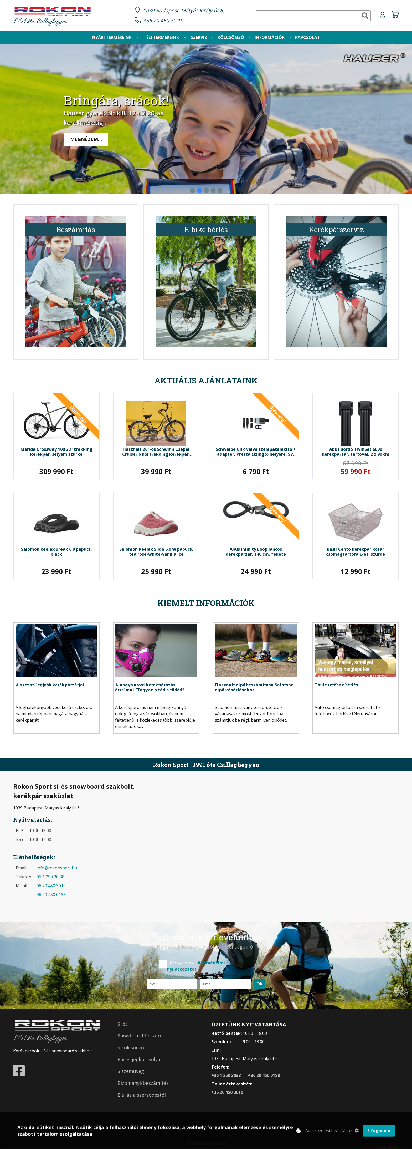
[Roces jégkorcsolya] (156, 1059)
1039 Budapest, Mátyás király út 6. (183, 10)
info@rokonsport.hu (57, 868)
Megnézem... (86, 139)
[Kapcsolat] (307, 37)
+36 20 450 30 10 (163, 20)
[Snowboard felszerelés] (156, 1036)
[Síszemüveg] (156, 1071)
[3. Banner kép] (206, 190)
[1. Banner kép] (192, 190)
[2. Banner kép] (199, 190)
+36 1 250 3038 (226, 1075)
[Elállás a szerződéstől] (156, 1095)
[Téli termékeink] (161, 37)
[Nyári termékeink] (112, 37)
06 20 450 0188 (51, 895)
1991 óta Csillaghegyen (52, 16)
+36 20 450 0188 (264, 1075)
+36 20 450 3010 (227, 1092)
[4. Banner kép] (213, 190)
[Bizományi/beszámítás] (156, 1083)
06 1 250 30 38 (50, 877)
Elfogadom (378, 1132)
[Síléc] (156, 1024)
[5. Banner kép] (220, 190)
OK (259, 984)
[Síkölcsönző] (156, 1048)
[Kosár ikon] (395, 15)
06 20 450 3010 (51, 886)
